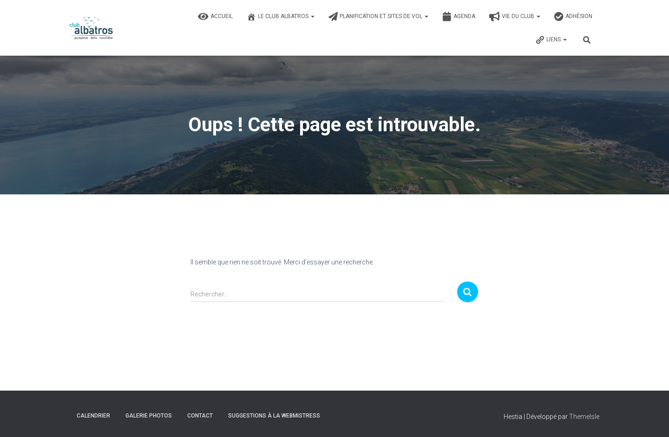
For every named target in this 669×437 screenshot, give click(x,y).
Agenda (458, 16)
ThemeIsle (584, 416)
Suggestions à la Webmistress (274, 415)
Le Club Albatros (281, 16)
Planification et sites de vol (378, 16)
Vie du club (514, 16)
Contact (200, 415)
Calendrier (93, 415)
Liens (551, 40)
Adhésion (573, 16)
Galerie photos (148, 415)
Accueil (215, 16)
